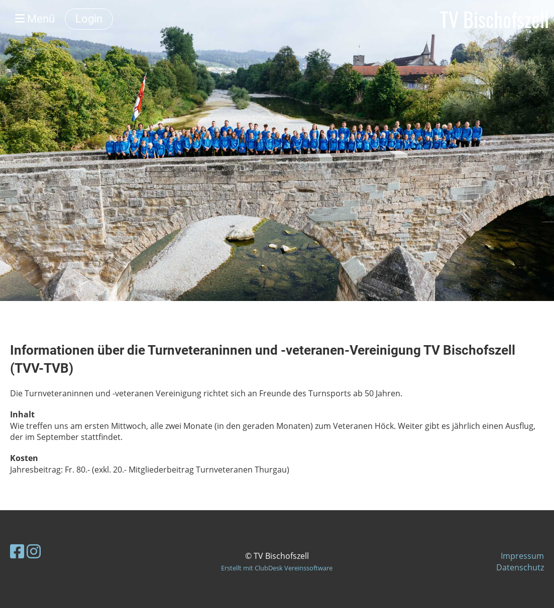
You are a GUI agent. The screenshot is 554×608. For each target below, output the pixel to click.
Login (88, 19)
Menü (35, 19)
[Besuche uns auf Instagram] (34, 551)
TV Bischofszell (494, 19)
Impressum (522, 555)
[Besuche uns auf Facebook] (17, 551)
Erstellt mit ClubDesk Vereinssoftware (277, 567)
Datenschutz (520, 567)
